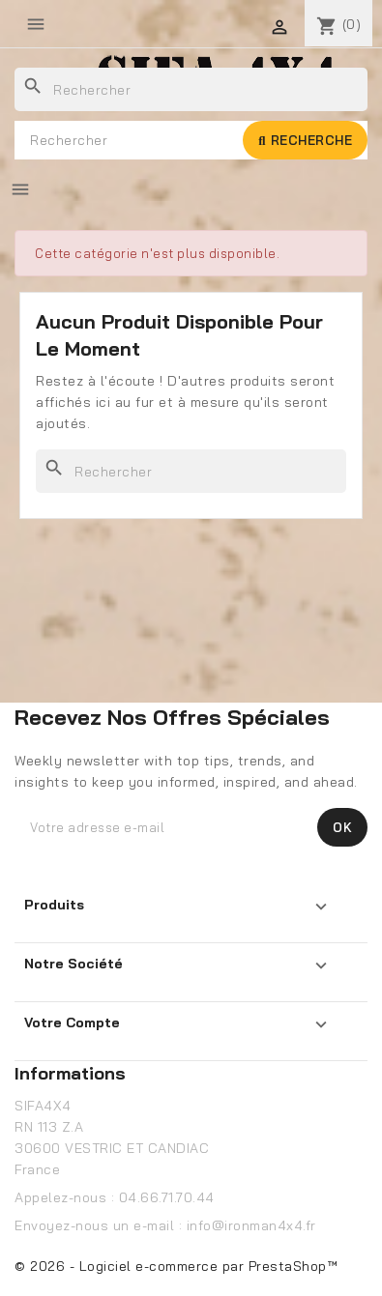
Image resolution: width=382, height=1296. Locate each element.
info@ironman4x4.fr (251, 1225)
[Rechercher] (191, 89)
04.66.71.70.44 (167, 1197)
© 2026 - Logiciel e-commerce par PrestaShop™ (176, 1266)
